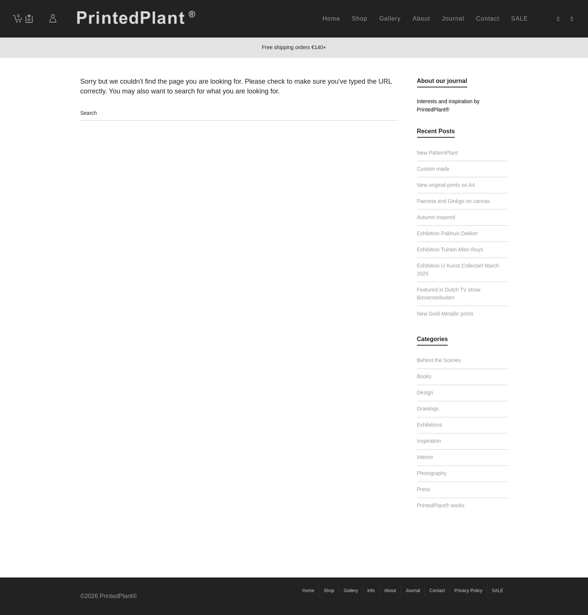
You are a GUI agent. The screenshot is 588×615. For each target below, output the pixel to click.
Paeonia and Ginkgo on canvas (453, 201)
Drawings (432, 407)
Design (430, 391)
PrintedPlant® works (446, 504)
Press (429, 488)
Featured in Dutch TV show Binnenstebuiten (448, 294)
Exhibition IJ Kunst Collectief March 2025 (458, 270)
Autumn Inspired (436, 217)
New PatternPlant (437, 153)
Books (428, 375)
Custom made (433, 169)
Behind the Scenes (443, 359)
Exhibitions (435, 424)
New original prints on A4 (446, 185)
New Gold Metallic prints (445, 314)
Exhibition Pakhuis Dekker (447, 233)
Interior (430, 456)
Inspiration (434, 440)
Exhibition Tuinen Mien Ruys (450, 250)
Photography (436, 472)
